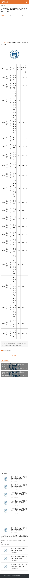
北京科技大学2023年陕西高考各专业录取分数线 (19, 557)
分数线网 (3, 15)
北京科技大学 (5, 42)
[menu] (26, 2)
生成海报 (5, 360)
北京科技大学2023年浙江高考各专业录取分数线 (19, 549)
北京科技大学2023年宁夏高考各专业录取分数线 (19, 529)
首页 (2, 5)
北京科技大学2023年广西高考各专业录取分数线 (19, 478)
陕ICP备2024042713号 (20, 575)
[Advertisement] (14, 29)
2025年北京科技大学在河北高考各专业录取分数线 (19, 494)
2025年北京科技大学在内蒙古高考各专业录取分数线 (19, 565)
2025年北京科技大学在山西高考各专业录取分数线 (19, 510)
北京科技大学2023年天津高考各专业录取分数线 (14, 537)
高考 (19, 15)
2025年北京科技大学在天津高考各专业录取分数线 (19, 502)
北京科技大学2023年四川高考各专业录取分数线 (19, 486)
